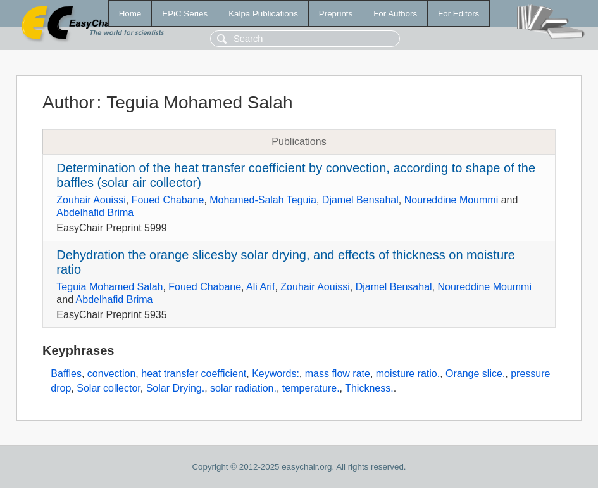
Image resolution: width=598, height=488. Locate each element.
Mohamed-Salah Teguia (262, 200)
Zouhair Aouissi (90, 200)
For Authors (395, 13)
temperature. (311, 388)
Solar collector (108, 388)
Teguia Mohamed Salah (109, 286)
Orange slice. (475, 373)
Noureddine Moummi (451, 200)
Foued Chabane (168, 200)
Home (130, 13)
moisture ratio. (408, 373)
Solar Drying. (175, 388)
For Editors (458, 13)
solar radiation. (243, 388)
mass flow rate (337, 373)
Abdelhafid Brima (95, 212)
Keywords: (275, 373)
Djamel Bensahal (360, 200)
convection (111, 373)
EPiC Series (185, 13)
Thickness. (369, 388)
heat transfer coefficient (193, 373)
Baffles (66, 373)
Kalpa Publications (263, 13)
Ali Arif (260, 286)
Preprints (335, 13)
